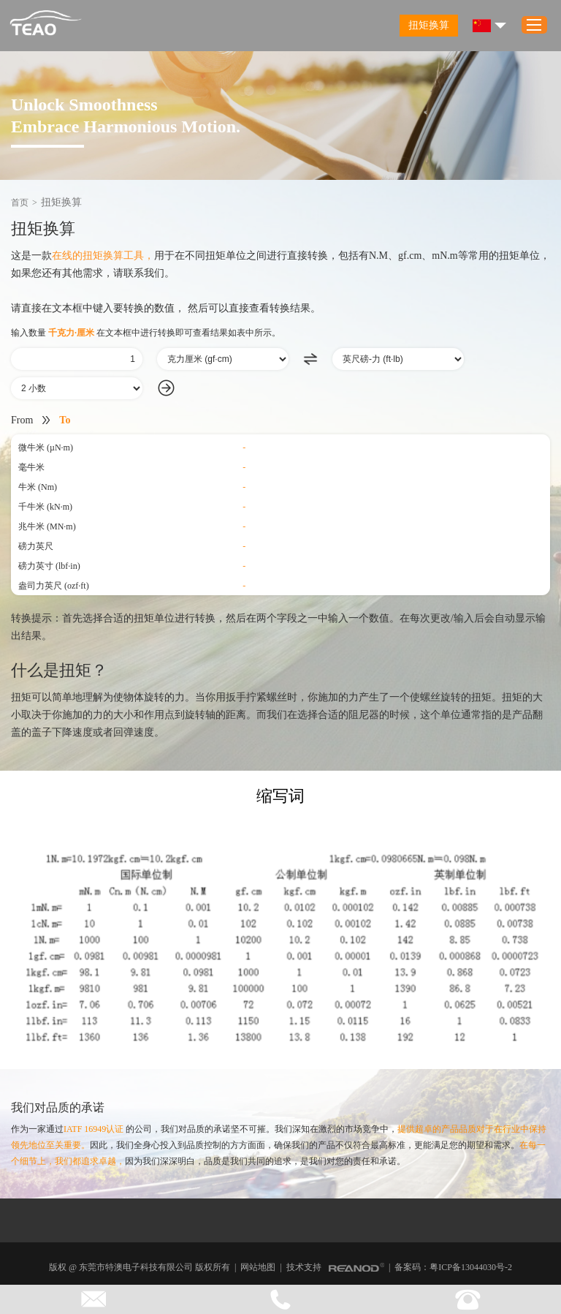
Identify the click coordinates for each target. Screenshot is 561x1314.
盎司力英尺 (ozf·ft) (53, 586)
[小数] (76, 388)
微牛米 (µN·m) (45, 447)
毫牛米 (31, 467)
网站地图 (257, 1267)
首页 (19, 202)
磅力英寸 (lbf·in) (49, 566)
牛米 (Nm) (37, 487)
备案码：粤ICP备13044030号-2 (453, 1267)
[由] (223, 359)
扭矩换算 (428, 25)
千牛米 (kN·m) (45, 507)
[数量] (76, 359)
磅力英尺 (35, 546)
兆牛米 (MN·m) (47, 526)
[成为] (398, 359)
